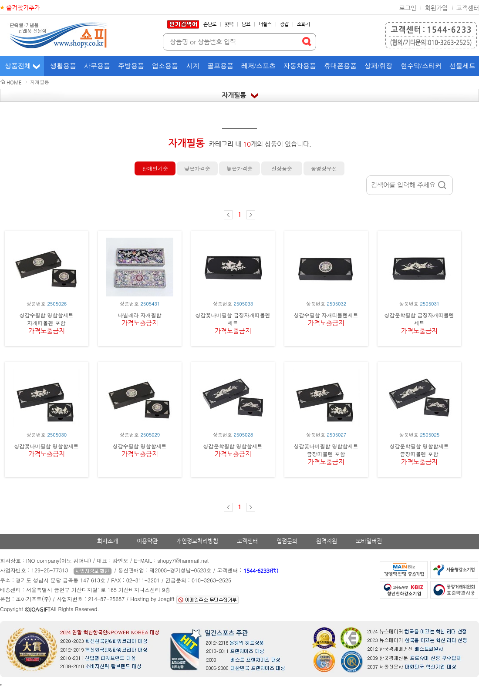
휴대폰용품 (340, 65)
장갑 (284, 24)
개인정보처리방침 (197, 541)
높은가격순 (239, 168)
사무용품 (97, 65)
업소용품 (165, 65)
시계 (192, 65)
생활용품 (63, 65)
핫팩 (229, 24)
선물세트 (462, 65)
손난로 (209, 24)
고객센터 (467, 7)
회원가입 (436, 7)
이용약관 (147, 541)
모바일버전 (369, 541)
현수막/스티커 (421, 65)
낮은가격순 (197, 168)
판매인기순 (155, 168)
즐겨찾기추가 (23, 7)
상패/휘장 (378, 65)
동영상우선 (324, 168)
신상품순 (281, 168)
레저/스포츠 (258, 65)
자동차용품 (299, 65)
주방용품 (131, 65)
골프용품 (220, 65)
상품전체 (18, 65)
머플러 (265, 24)
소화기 (303, 24)
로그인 (407, 7)
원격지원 (326, 541)
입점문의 (287, 541)
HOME (14, 82)
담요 (246, 24)
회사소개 (107, 541)
